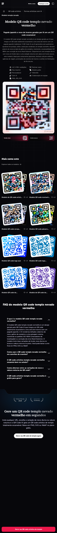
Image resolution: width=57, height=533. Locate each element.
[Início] (4, 11)
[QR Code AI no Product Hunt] (20, 399)
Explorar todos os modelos (11, 164)
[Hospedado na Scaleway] (37, 399)
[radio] (15, 138)
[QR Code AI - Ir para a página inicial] (3, 4)
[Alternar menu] (53, 3)
